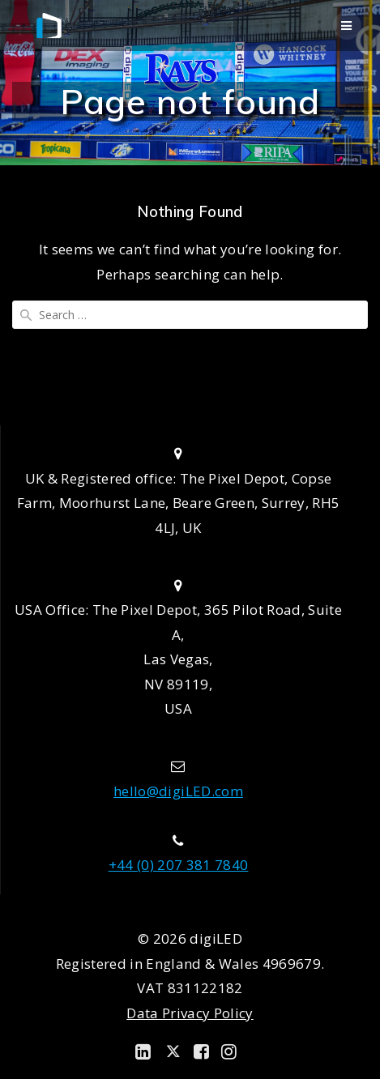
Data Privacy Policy (189, 1013)
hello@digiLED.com (178, 791)
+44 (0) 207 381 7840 (179, 864)
